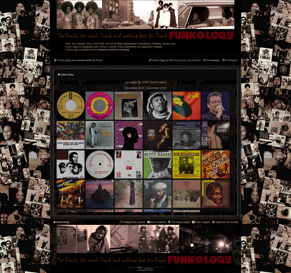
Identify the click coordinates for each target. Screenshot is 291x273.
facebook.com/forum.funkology (113, 49)
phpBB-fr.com (149, 268)
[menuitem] (229, 60)
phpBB (139, 267)
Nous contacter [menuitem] (156, 222)
